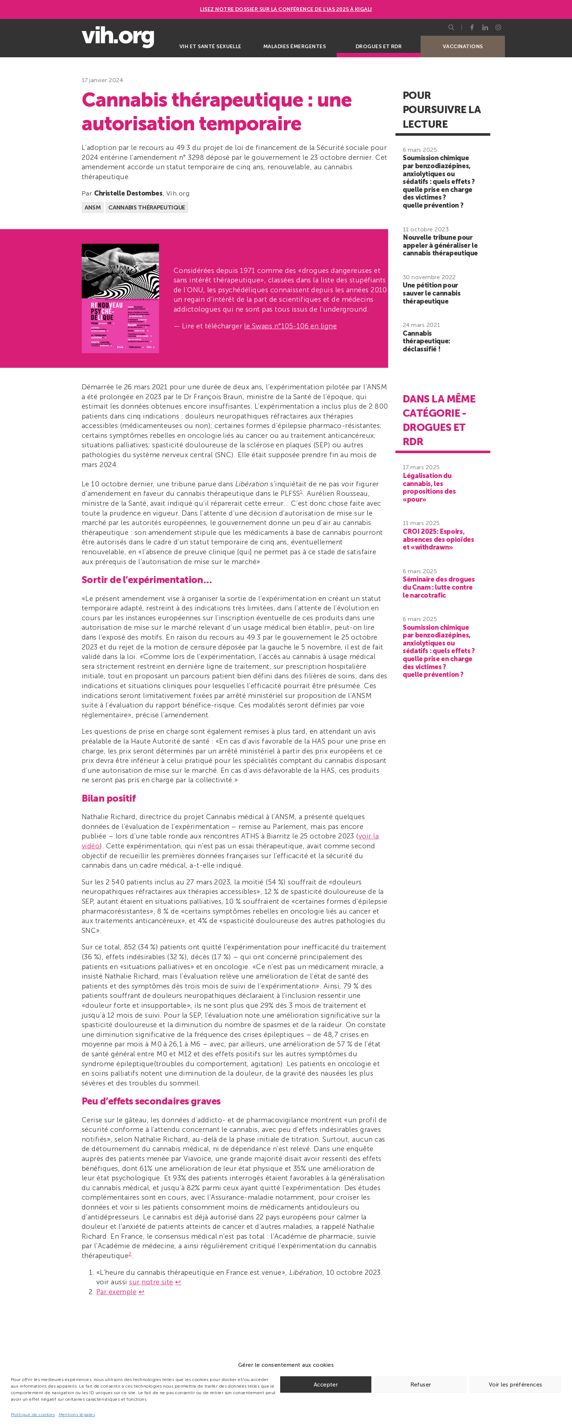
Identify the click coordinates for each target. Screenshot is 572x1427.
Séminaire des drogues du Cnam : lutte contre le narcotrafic (439, 587)
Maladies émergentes (294, 46)
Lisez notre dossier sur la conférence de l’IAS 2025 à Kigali (286, 9)
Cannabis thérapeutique (146, 207)
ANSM (93, 207)
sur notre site (151, 1282)
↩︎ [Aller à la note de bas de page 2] (141, 1292)
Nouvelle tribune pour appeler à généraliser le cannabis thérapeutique (440, 245)
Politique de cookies (33, 1414)
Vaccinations (463, 46)
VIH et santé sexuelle (210, 46)
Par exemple (116, 1292)
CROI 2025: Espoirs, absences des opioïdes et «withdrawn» (438, 539)
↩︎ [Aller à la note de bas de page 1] (178, 1282)
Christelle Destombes (128, 193)
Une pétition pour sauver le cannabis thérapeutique (432, 293)
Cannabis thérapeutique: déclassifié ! (426, 341)
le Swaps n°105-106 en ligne (290, 326)
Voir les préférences (515, 1384)
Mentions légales (77, 1414)
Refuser (420, 1384)
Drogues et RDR (379, 46)
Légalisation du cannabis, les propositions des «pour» (429, 488)
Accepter (326, 1384)
